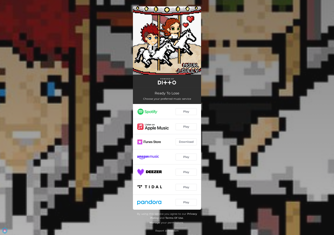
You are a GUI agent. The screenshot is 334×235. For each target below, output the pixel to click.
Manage (155, 222)
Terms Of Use (174, 217)
